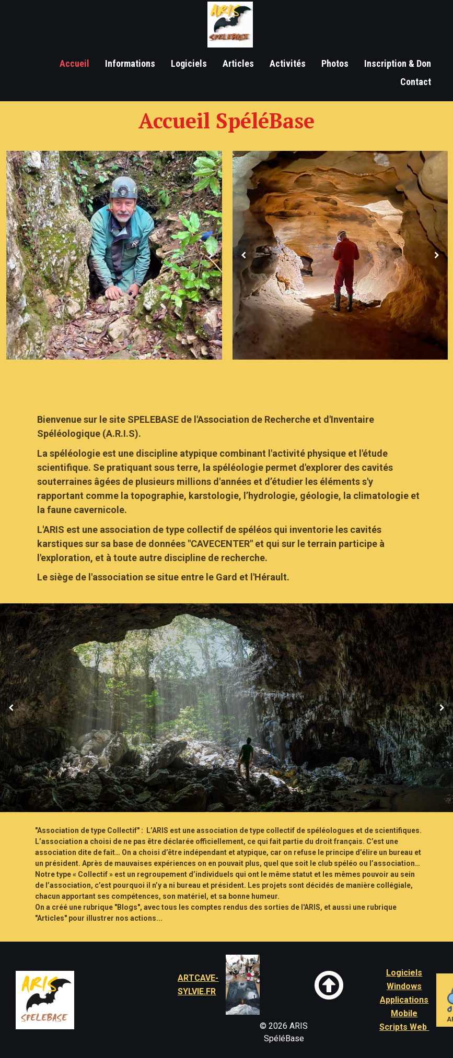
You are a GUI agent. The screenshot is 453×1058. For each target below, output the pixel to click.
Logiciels (189, 63)
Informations (130, 63)
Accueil (74, 63)
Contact (415, 81)
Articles (238, 63)
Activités (288, 63)
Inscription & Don (397, 63)
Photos (335, 63)
